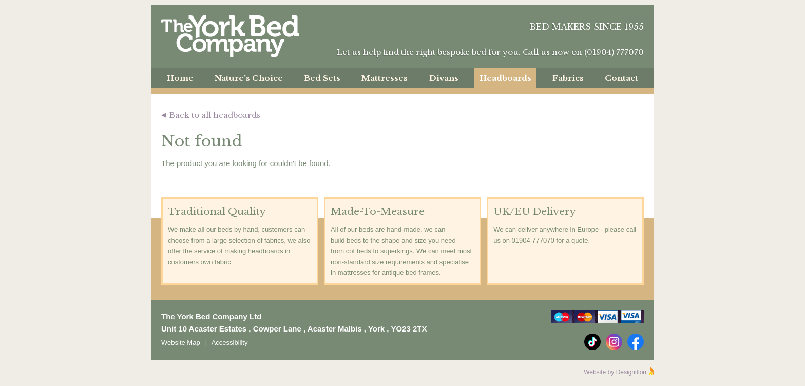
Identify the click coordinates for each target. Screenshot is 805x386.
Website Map (180, 342)
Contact (621, 78)
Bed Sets (322, 78)
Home (180, 78)
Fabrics (568, 78)
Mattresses (384, 78)
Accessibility (230, 342)
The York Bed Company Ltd (230, 36)
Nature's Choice (249, 78)
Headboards (505, 78)
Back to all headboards (214, 115)
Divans (443, 78)
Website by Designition (615, 372)
